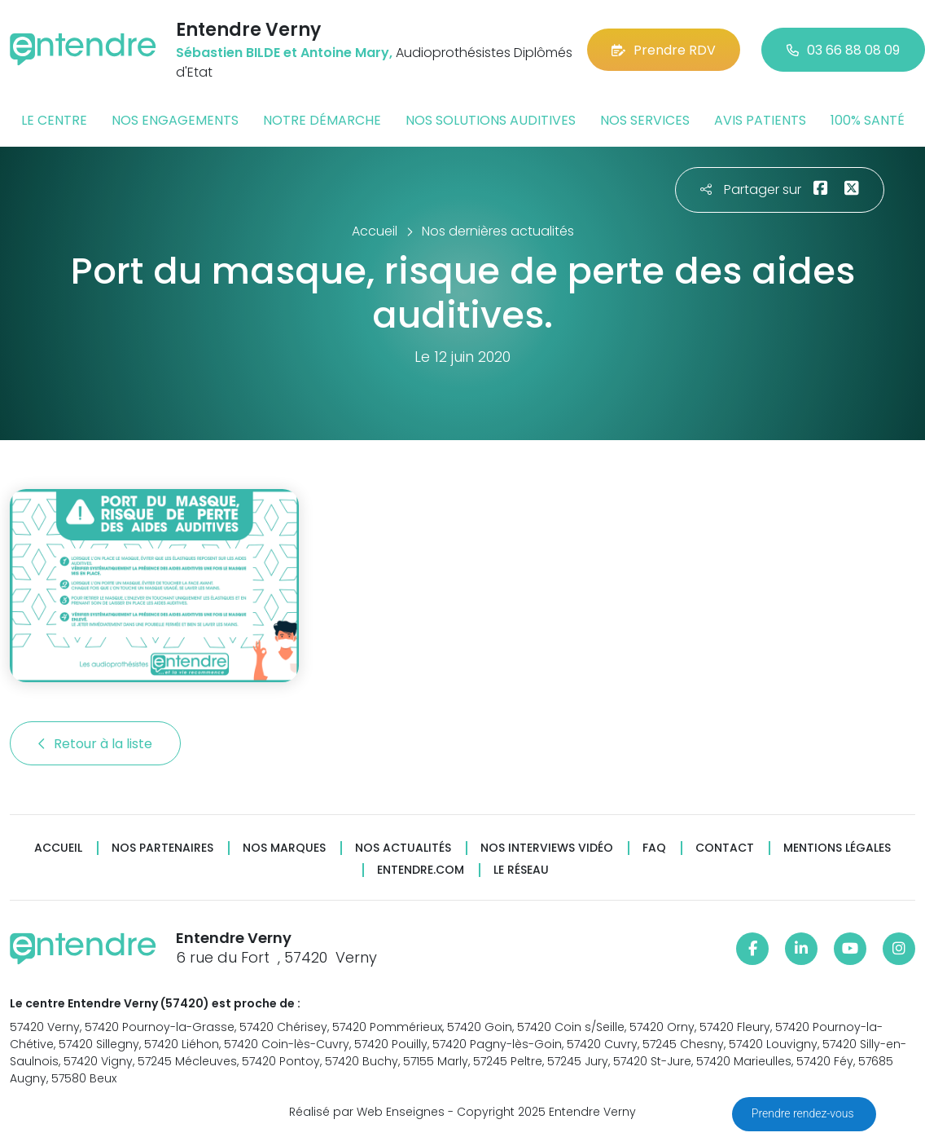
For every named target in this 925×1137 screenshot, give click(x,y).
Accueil (58, 848)
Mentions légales (837, 848)
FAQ (654, 848)
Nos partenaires (162, 848)
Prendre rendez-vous (804, 1113)
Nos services (645, 120)
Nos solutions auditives (491, 120)
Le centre (54, 120)
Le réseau (521, 870)
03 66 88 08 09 (843, 50)
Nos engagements (175, 120)
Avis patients (760, 120)
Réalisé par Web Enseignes (367, 1112)
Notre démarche (322, 120)
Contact (724, 848)
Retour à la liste (95, 743)
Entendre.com (420, 870)
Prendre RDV (664, 50)
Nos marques (284, 848)
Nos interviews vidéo (546, 848)
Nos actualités (403, 848)
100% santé (868, 120)
